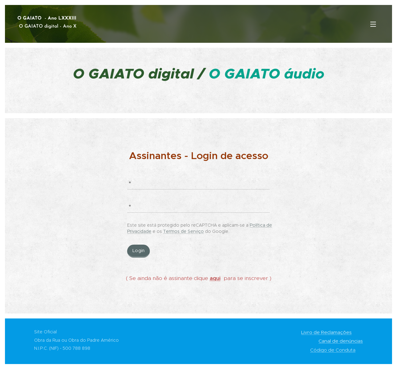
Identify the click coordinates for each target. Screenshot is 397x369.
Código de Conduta (332, 350)
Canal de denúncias (341, 341)
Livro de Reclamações (326, 332)
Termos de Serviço (183, 231)
